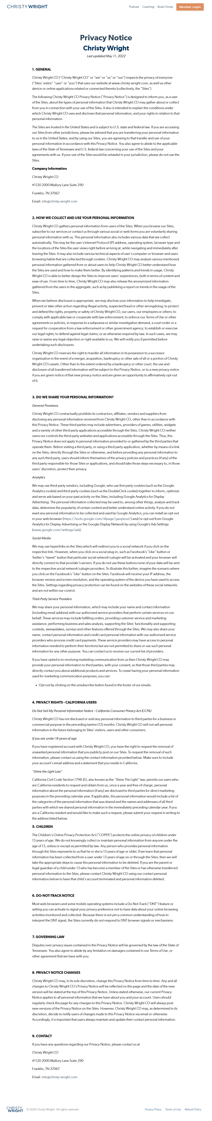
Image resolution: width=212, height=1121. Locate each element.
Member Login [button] (190, 7)
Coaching (148, 6)
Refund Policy (193, 1112)
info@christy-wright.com (59, 202)
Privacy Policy (153, 1112)
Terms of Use (173, 1112)
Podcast (134, 6)
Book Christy (165, 6)
